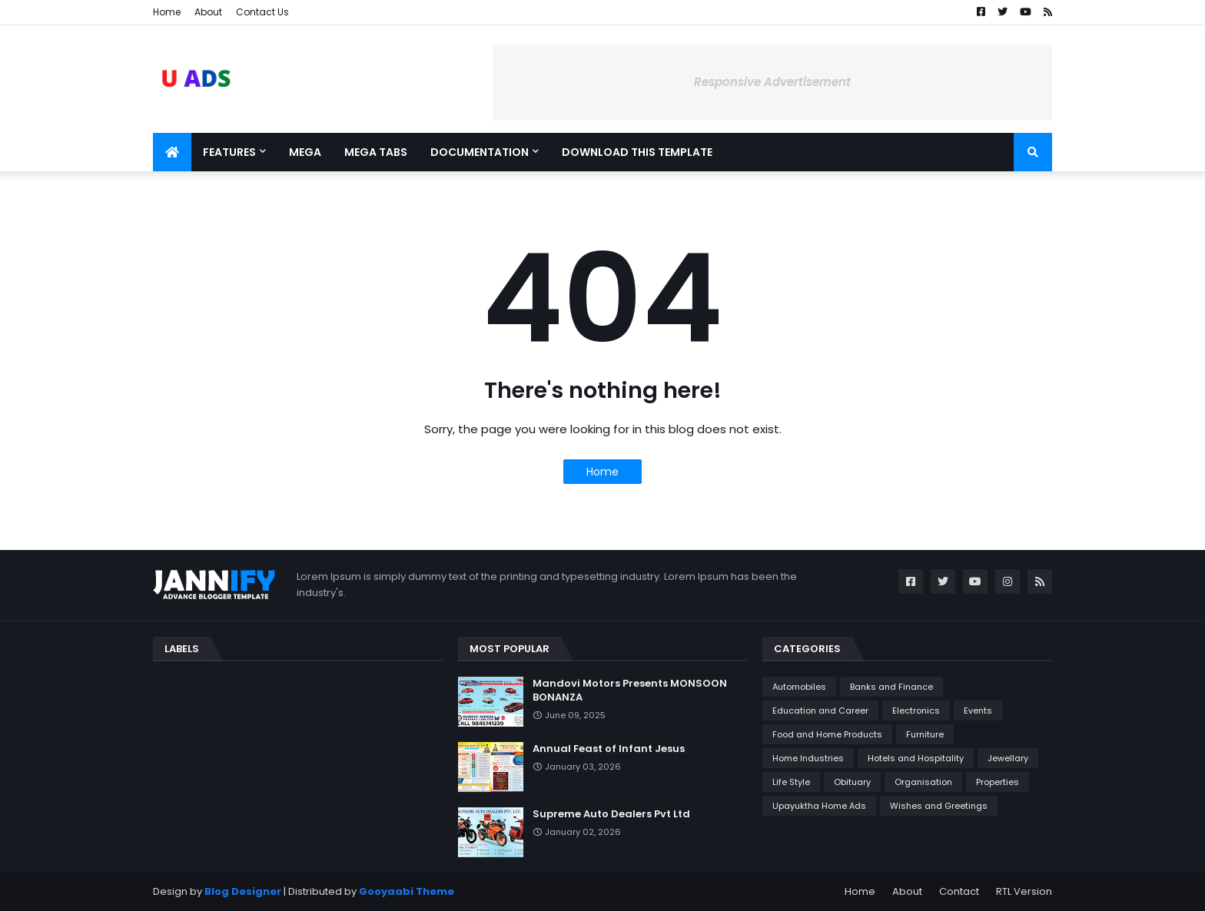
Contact (959, 891)
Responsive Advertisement (772, 82)
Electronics (916, 710)
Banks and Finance (891, 687)
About (208, 11)
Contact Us (262, 11)
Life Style (791, 782)
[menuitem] (172, 152)
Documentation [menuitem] (479, 152)
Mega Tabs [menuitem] (375, 152)
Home (167, 11)
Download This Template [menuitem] (637, 152)
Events (978, 710)
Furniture (925, 734)
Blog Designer (242, 891)
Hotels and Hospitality (916, 758)
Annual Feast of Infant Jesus (609, 749)
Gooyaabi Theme (406, 891)
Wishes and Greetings (939, 806)
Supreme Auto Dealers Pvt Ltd (611, 814)
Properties (997, 782)
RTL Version (1024, 891)
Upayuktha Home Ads (819, 806)
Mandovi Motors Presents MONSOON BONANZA (630, 690)
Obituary (852, 782)
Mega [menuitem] (305, 152)
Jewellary (1008, 758)
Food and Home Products (827, 734)
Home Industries (808, 758)
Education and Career (820, 710)
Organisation (923, 782)
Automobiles (799, 687)
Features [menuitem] (229, 152)
